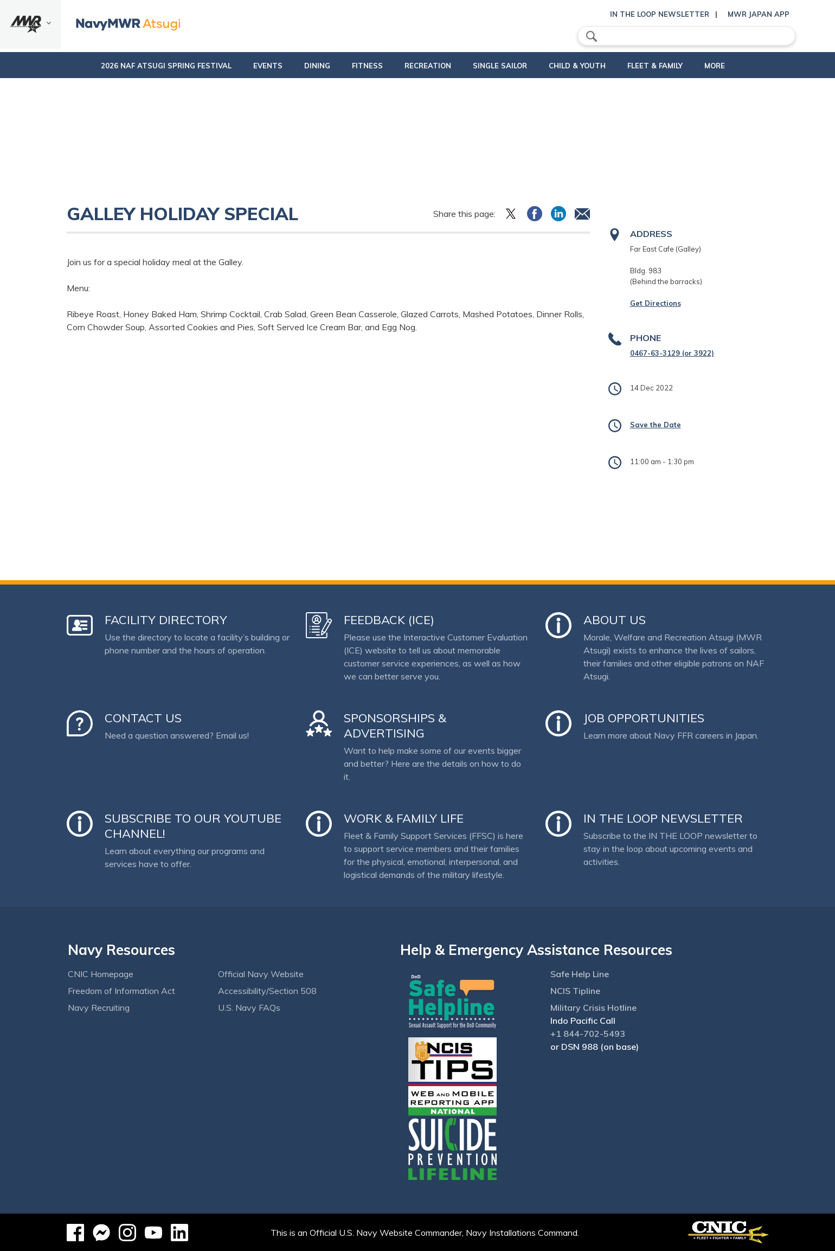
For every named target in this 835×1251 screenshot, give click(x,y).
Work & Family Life (404, 818)
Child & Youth (582, 65)
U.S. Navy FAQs (249, 1007)
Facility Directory (166, 619)
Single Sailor (505, 65)
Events (243, 65)
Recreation (424, 65)
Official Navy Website (261, 973)
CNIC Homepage (100, 973)
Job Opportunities (643, 718)
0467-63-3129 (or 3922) (672, 353)
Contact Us (143, 718)
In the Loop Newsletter (659, 14)
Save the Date (655, 424)
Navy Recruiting (99, 1007)
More (729, 65)
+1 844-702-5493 (587, 1033)
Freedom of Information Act (121, 990)
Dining (293, 65)
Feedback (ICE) (389, 619)
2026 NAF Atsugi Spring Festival (141, 65)
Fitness (353, 65)
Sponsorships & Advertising (395, 725)
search (591, 36)
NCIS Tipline (575, 990)
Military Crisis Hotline (593, 1007)
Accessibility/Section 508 (267, 990)
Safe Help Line (579, 973)
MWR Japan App (758, 14)
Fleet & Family (669, 65)
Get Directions (655, 303)
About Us (614, 619)
